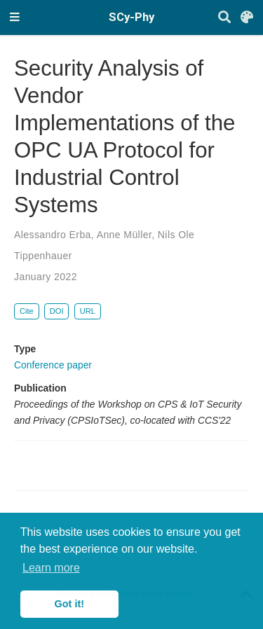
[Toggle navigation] (15, 17)
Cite (27, 311)
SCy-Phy (131, 17)
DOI (57, 311)
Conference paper (53, 365)
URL (87, 311)
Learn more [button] (51, 568)
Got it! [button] (69, 603)
